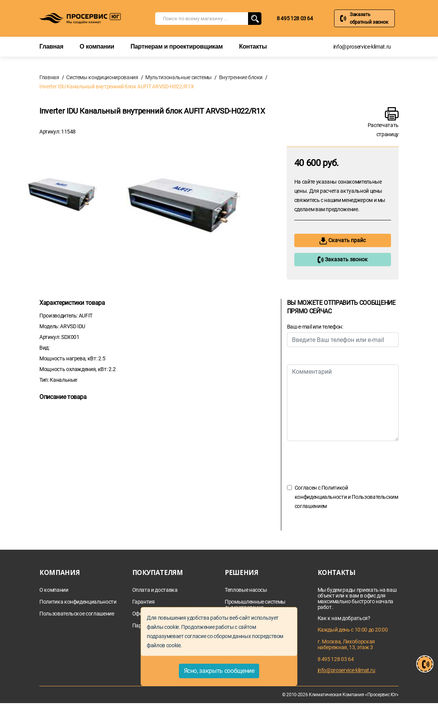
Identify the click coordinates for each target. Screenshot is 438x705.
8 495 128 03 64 (295, 18)
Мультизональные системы (178, 77)
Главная (51, 46)
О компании (96, 46)
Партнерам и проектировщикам (176, 46)
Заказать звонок (342, 259)
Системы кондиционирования (102, 77)
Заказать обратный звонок (369, 18)
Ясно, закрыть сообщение (219, 670)
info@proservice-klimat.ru (362, 47)
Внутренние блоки (241, 77)
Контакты (253, 46)
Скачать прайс (343, 240)
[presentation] (345, 462)
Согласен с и (346, 497)
